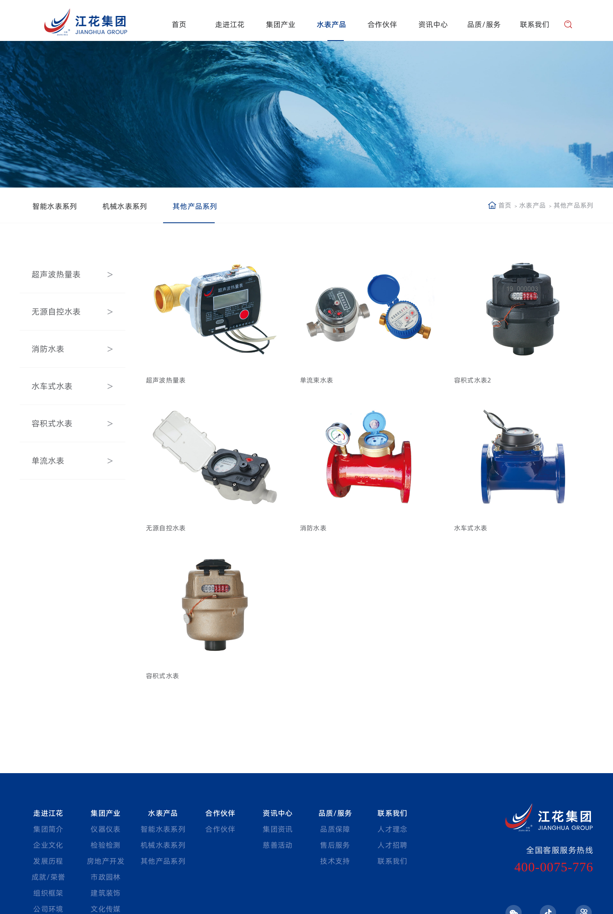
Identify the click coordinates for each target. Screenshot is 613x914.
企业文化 (48, 845)
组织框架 (48, 893)
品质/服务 (484, 24)
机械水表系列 (124, 206)
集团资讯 (278, 829)
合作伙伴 (382, 24)
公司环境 (48, 909)
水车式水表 (50, 386)
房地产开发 (106, 861)
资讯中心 (433, 24)
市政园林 (105, 877)
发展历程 (48, 861)
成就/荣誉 (49, 877)
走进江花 (230, 24)
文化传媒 (105, 909)
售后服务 (335, 845)
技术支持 (335, 861)
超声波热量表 (54, 274)
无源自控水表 (54, 311)
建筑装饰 (105, 893)
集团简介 (48, 829)
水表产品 (332, 24)
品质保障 (335, 829)
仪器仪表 (105, 829)
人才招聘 (392, 845)
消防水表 (46, 349)
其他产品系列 (195, 206)
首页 (179, 24)
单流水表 (46, 460)
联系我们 (535, 24)
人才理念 (392, 829)
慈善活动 (278, 845)
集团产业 (281, 24)
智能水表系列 (54, 206)
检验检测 (105, 845)
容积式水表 (50, 423)
